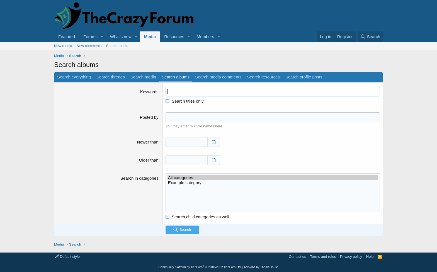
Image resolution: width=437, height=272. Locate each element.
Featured (66, 36)
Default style (67, 256)
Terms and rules (323, 256)
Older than (149, 160)
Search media (117, 46)
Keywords (149, 91)
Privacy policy (351, 256)
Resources (174, 36)
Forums (90, 36)
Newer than (148, 142)
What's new (121, 36)
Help (370, 256)
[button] (102, 36)
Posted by (149, 117)
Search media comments (218, 77)
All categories (272, 177)
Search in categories (139, 178)
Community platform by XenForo (200, 267)
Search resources (263, 77)
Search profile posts (303, 77)
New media (63, 46)
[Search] (370, 36)
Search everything (74, 77)
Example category (272, 182)
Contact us (297, 256)
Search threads (110, 77)
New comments (89, 46)
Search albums (176, 77)
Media (150, 36)
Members (205, 36)
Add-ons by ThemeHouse (261, 267)
